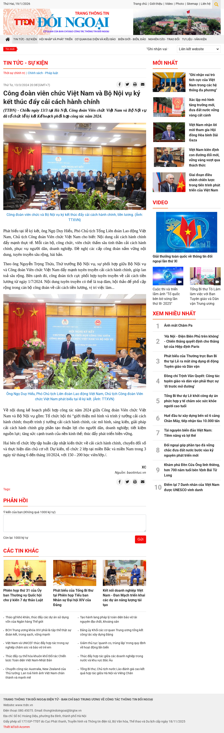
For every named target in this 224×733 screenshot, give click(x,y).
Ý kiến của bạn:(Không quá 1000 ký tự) (29, 512)
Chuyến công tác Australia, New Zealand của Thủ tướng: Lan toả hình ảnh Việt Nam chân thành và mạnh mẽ (35, 673)
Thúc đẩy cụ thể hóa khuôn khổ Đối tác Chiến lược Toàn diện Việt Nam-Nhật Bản (35, 658)
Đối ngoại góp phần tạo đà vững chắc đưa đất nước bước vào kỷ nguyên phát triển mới (189, 450)
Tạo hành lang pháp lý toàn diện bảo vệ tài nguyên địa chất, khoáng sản (108, 619)
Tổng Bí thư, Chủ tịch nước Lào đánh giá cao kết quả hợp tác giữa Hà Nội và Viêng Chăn (112, 671)
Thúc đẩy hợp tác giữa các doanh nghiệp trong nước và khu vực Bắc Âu (111, 658)
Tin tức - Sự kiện (25, 63)
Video (169, 3)
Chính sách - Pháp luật (43, 73)
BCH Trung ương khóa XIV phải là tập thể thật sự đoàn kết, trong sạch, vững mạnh (38, 632)
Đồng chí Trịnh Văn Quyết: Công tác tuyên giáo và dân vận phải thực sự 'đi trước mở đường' (192, 381)
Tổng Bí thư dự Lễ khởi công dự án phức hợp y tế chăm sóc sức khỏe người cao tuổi (191, 401)
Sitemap (192, 3)
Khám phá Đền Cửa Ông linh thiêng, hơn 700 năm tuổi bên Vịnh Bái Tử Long (192, 470)
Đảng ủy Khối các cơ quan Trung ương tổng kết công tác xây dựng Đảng (111, 632)
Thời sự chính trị (14, 73)
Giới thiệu (156, 3)
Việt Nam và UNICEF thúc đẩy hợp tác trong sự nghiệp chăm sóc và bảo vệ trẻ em (37, 645)
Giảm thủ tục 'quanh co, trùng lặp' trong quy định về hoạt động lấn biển (113, 645)
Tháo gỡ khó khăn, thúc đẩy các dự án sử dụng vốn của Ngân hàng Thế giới (37, 619)
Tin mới (9, 49)
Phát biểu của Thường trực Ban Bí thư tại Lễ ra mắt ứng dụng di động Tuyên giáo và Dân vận (191, 361)
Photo (180, 3)
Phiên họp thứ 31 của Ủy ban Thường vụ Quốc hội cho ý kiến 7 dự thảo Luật (23, 595)
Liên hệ (205, 3)
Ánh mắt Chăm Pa (178, 325)
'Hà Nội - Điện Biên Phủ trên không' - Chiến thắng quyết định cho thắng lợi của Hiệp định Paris (191, 341)
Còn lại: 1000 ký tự (15, 537)
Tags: (6, 489)
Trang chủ (140, 3)
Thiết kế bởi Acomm (16, 727)
